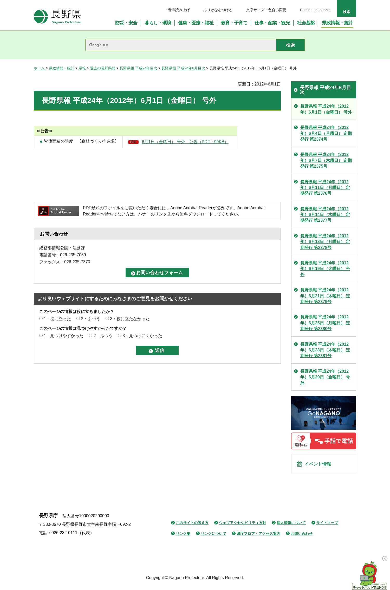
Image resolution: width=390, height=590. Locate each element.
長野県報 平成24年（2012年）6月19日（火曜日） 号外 (325, 269)
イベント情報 (320, 465)
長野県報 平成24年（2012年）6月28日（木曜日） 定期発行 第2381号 (325, 350)
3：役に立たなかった (130, 319)
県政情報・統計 (61, 68)
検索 (346, 12)
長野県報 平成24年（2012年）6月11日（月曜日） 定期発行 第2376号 (325, 188)
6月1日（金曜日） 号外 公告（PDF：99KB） (185, 142)
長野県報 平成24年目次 (138, 68)
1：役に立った (57, 319)
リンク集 (183, 537)
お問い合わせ (302, 537)
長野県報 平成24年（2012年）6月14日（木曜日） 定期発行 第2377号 (325, 215)
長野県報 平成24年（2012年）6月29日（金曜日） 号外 (325, 377)
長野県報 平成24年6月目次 (183, 68)
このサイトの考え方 (192, 526)
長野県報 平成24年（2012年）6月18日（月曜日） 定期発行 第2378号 (325, 242)
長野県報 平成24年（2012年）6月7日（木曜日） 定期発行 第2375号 (326, 160)
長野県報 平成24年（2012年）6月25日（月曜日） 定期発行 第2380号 (325, 323)
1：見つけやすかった (63, 335)
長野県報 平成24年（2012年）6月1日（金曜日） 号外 (326, 109)
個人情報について (291, 526)
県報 (82, 68)
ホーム (39, 68)
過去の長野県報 (102, 68)
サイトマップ (327, 526)
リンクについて (213, 537)
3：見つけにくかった (142, 335)
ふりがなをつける (217, 10)
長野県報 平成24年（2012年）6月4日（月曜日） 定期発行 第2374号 (326, 133)
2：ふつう (90, 319)
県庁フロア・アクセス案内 (258, 537)
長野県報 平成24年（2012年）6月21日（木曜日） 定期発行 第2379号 (325, 296)
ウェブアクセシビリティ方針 (242, 526)
